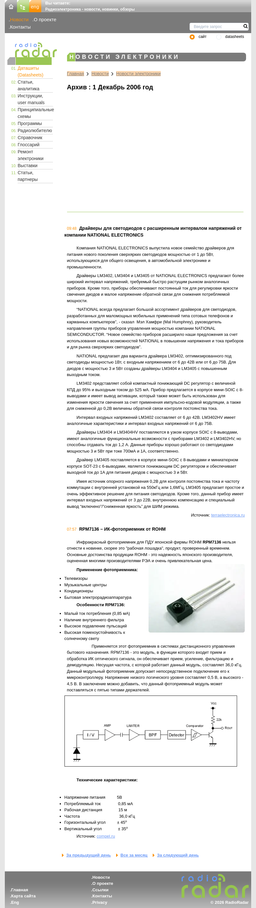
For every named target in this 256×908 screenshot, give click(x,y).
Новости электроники (138, 73)
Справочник (30, 137)
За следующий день (178, 855)
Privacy (99, 902)
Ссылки (100, 889)
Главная (75, 73)
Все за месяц (134, 855)
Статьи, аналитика (28, 85)
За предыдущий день (88, 855)
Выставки (28, 165)
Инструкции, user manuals (31, 99)
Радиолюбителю (35, 130)
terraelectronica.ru (228, 515)
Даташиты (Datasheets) (30, 71)
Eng (15, 902)
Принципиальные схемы (35, 113)
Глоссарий (28, 144)
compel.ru (106, 836)
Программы (30, 123)
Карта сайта (23, 896)
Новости (19, 19)
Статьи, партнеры (28, 176)
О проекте (45, 19)
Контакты (20, 27)
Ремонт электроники (31, 155)
